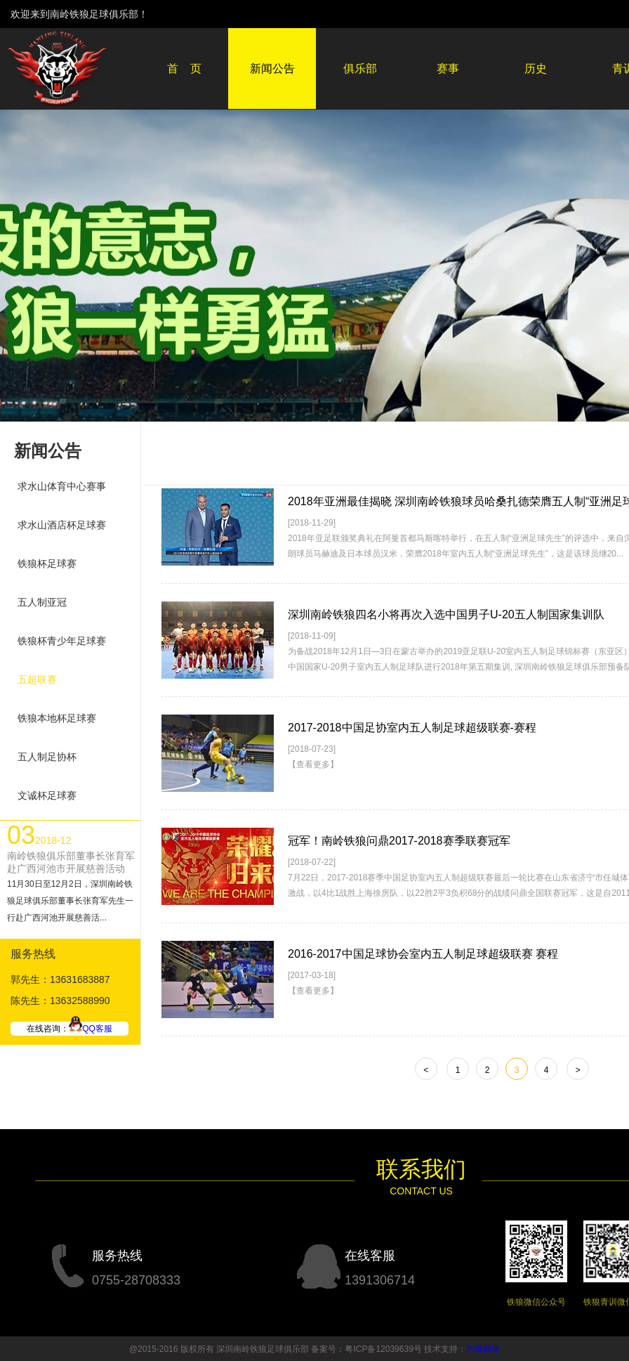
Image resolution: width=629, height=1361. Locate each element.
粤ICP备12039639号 (383, 1349)
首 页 (184, 68)
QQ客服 (90, 1029)
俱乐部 (360, 68)
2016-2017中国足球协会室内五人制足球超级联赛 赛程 (423, 954)
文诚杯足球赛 (47, 795)
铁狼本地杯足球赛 (57, 718)
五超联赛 (37, 679)
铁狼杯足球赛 (47, 563)
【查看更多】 (313, 764)
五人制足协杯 (47, 756)
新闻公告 (272, 68)
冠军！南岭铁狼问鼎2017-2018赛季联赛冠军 (399, 841)
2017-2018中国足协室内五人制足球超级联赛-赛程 (412, 728)
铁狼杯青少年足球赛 (62, 640)
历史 (535, 68)
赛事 (448, 68)
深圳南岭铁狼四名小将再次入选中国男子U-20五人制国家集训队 (446, 614)
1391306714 (380, 1280)
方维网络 (483, 1349)
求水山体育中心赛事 (62, 486)
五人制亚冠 (42, 602)
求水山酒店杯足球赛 (62, 524)
